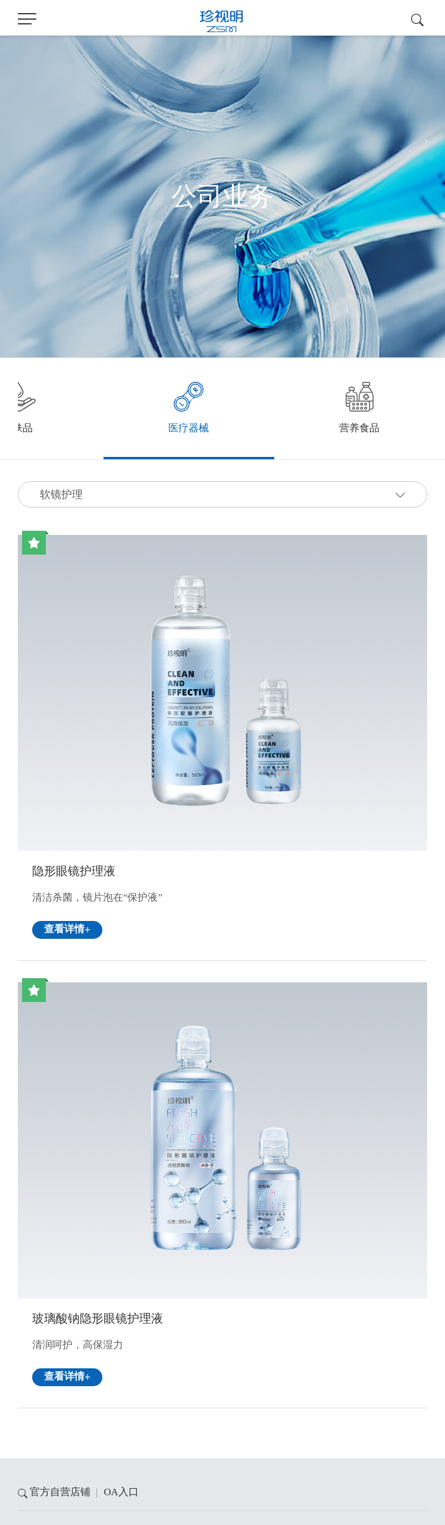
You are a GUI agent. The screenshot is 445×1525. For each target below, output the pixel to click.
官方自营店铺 (60, 1492)
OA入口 (121, 1492)
